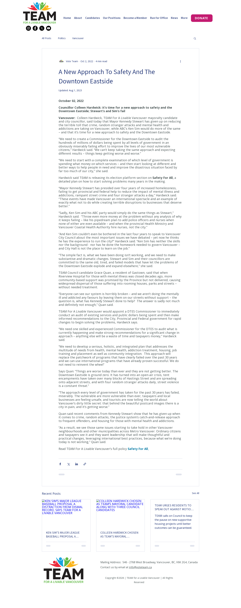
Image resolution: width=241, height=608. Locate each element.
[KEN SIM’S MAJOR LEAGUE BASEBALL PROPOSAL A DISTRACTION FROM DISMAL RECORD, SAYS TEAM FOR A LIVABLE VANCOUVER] (66, 512)
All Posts (46, 38)
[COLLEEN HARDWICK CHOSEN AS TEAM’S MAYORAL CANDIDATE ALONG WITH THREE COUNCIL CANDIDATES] (120, 512)
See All (195, 493)
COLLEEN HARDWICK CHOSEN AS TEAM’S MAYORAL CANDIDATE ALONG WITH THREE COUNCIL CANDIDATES (119, 534)
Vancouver (78, 38)
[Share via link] (84, 464)
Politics (62, 38)
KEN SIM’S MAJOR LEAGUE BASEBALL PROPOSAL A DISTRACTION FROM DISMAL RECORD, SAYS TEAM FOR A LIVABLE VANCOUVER (64, 534)
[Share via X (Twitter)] (68, 464)
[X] (41, 28)
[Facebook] (35, 28)
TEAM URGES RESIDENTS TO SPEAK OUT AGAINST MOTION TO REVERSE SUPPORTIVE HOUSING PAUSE (174, 507)
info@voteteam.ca (140, 567)
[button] (194, 38)
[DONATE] (202, 18)
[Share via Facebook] (60, 464)
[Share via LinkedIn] (76, 464)
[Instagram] (28, 28)
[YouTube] (48, 28)
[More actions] (180, 61)
